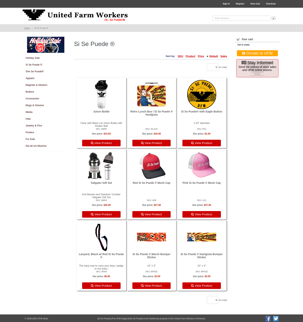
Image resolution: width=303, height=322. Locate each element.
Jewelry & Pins (34, 125)
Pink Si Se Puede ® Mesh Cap (202, 182)
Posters (30, 132)
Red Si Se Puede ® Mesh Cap (151, 182)
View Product (101, 143)
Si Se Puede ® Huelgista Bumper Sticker (202, 256)
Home (27, 28)
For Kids (30, 139)
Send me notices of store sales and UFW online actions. (257, 66)
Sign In (226, 4)
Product (190, 56)
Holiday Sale (33, 57)
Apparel (30, 78)
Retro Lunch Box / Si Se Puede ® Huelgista (151, 113)
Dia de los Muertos (36, 145)
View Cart (255, 4)
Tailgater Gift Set (101, 182)
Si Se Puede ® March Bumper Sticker (151, 256)
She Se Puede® (35, 71)
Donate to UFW (257, 53)
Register (240, 4)
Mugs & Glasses (35, 105)
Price (201, 56)
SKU (180, 56)
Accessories (32, 98)
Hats (28, 118)
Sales (223, 56)
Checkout (271, 4)
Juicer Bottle (101, 111)
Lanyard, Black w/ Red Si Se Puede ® (101, 256)
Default (213, 56)
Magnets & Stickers (36, 84)
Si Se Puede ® (34, 64)
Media (29, 112)
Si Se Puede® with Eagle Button (201, 111)
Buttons (30, 91)
